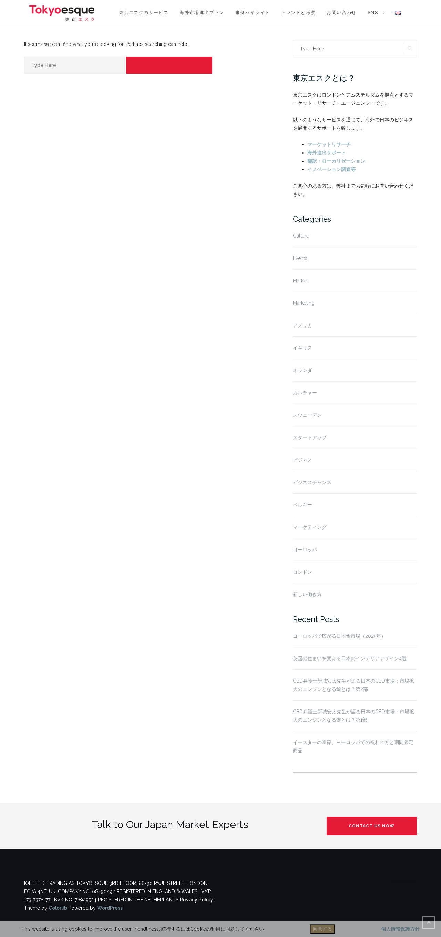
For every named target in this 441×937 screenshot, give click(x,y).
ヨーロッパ (305, 549)
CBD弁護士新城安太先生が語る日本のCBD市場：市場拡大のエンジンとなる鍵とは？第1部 (353, 716)
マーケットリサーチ (329, 144)
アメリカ (302, 325)
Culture (301, 236)
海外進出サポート (326, 152)
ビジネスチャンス (312, 482)
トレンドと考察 (298, 12)
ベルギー (302, 504)
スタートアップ (310, 437)
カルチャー (305, 392)
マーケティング (310, 527)
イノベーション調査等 (331, 169)
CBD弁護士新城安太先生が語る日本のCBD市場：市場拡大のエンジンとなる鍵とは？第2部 (353, 685)
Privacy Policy (196, 900)
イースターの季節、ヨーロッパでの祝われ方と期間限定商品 (353, 746)
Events (300, 258)
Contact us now (371, 826)
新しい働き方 (307, 594)
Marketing (304, 303)
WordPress (110, 908)
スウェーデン (307, 415)
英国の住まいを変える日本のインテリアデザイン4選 (350, 658)
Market (300, 280)
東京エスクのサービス (143, 12)
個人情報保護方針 (400, 929)
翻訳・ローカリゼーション (336, 161)
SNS (373, 12)
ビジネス (302, 460)
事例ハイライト (252, 12)
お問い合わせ (341, 12)
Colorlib (58, 908)
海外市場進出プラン (202, 12)
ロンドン (302, 572)
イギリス (302, 348)
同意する (322, 928)
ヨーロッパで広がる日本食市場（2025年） (339, 636)
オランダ (302, 370)
